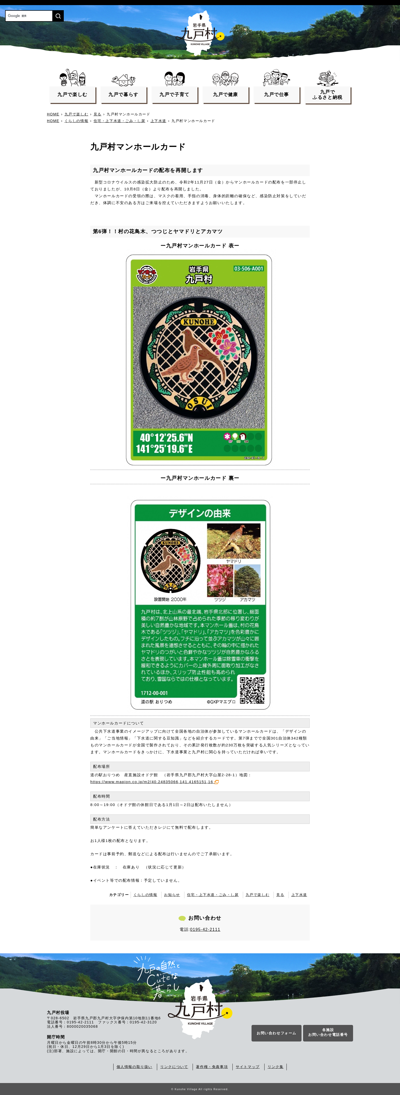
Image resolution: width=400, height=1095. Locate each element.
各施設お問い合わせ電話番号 (328, 1033)
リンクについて (174, 1067)
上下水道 (158, 121)
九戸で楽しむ (77, 114)
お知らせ (172, 895)
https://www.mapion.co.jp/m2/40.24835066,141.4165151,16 (154, 782)
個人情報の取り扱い (134, 1067)
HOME (53, 114)
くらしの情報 (77, 121)
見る (98, 114)
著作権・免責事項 (212, 1067)
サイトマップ (248, 1067)
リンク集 (275, 1067)
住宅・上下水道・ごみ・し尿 (119, 121)
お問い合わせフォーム (276, 1034)
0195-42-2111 (205, 929)
